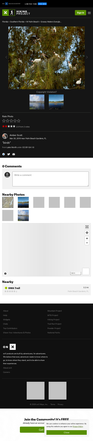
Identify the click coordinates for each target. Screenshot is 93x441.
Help (5, 315)
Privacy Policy (78, 427)
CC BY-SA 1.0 (28, 147)
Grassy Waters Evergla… (51, 21)
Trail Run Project (54, 324)
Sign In (80, 12)
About (5, 311)
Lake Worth (12, 147)
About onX (7, 368)
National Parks (53, 332)
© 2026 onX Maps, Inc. (39, 404)
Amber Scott (16, 135)
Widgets (6, 319)
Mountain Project (54, 311)
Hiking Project (53, 319)
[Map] (46, 249)
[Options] (85, 271)
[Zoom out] (87, 243)
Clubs (5, 324)
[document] (66, 428)
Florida (5, 21)
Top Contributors (10, 328)
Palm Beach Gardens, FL (36, 138)
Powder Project (53, 328)
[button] (3, 154)
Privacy (60, 404)
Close (66, 432)
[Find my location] (87, 232)
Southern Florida (17, 21)
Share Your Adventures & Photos (17, 332)
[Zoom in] (87, 238)
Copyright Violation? (46, 92)
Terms (52, 404)
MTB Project (52, 315)
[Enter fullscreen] (87, 227)
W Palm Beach (32, 21)
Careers (6, 372)
